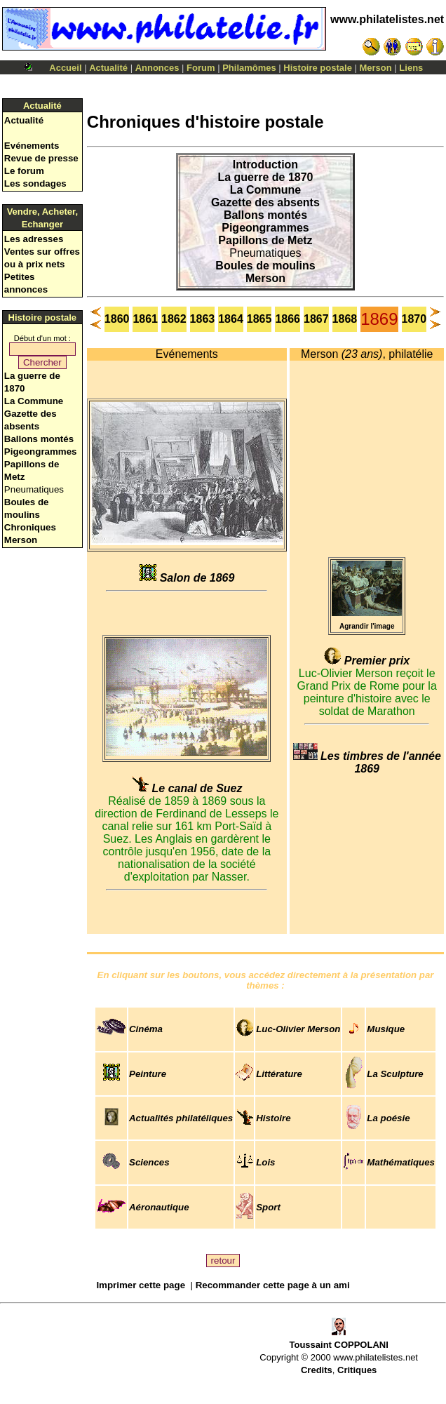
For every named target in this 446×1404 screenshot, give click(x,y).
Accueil (65, 67)
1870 (414, 319)
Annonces (157, 67)
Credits (316, 1370)
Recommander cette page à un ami (273, 1285)
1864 (230, 319)
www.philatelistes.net (387, 19)
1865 (259, 319)
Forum (201, 67)
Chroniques (30, 527)
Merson (376, 67)
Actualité (108, 67)
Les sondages (35, 183)
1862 (174, 319)
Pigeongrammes (40, 451)
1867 (316, 319)
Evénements (32, 145)
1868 (345, 319)
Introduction (265, 165)
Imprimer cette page (140, 1285)
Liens (411, 67)
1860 (117, 319)
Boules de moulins (265, 266)
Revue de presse (41, 158)
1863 (202, 319)
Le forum (24, 171)
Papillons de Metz (265, 240)
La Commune (33, 401)
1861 (145, 319)
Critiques (357, 1370)
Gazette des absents (265, 202)
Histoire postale (317, 67)
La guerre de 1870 (265, 177)
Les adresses (33, 239)
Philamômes (249, 67)
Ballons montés (39, 439)
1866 (287, 319)
